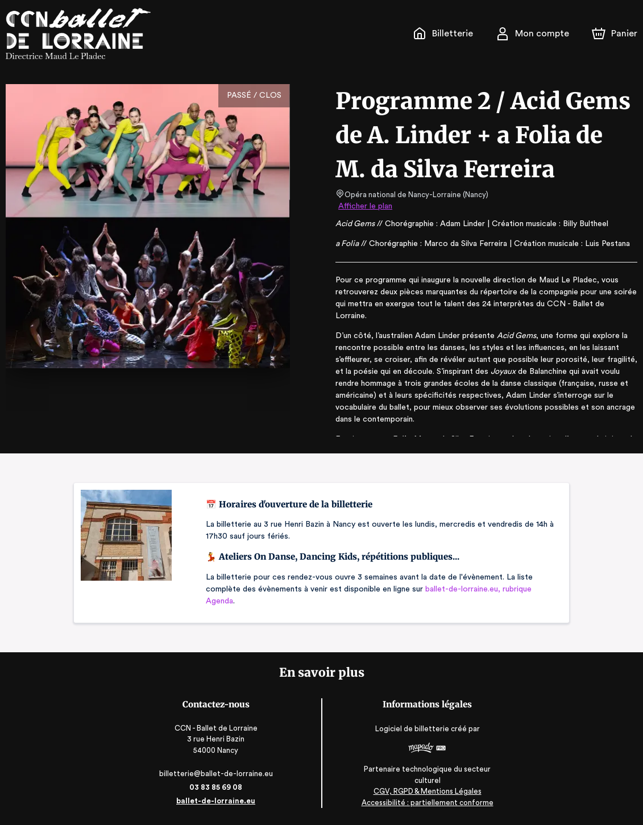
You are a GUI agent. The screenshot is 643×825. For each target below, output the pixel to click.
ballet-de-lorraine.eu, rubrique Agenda (453, 594)
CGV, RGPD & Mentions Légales (425, 791)
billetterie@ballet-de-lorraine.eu (218, 773)
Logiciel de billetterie (409, 729)
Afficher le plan (364, 206)
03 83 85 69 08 (218, 787)
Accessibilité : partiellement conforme (424, 802)
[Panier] (614, 33)
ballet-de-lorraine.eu (218, 801)
